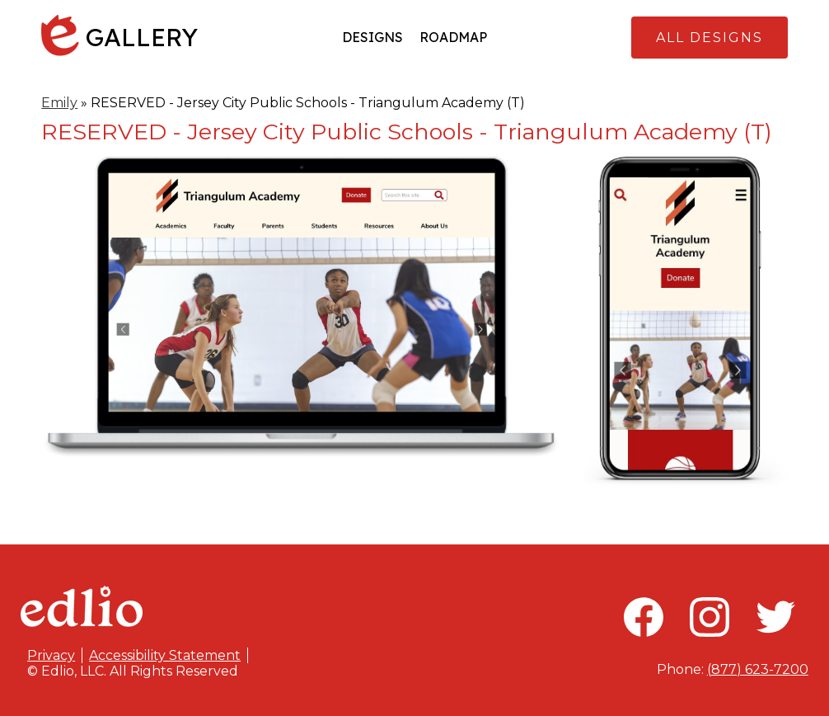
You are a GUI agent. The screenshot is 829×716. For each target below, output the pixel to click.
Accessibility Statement (165, 655)
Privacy (51, 655)
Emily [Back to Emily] (59, 103)
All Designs (709, 37)
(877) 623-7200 (757, 669)
